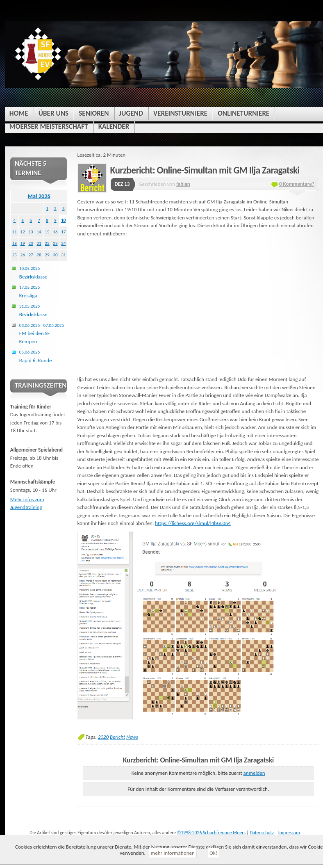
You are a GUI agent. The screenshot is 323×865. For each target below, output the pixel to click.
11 (14, 232)
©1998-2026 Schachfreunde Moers (211, 832)
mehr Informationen (173, 853)
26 (22, 255)
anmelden (254, 773)
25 (14, 255)
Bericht (117, 737)
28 (38, 255)
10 (63, 220)
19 (22, 243)
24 (63, 243)
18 (14, 243)
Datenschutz (262, 832)
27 (31, 255)
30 (55, 255)
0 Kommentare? (296, 184)
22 (47, 243)
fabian (183, 184)
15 (47, 232)
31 (63, 255)
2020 (103, 737)
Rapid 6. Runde (35, 356)
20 (31, 243)
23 (55, 243)
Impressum (289, 832)
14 (38, 232)
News (132, 737)
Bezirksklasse (33, 272)
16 (55, 232)
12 (22, 232)
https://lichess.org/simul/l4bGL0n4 (192, 523)
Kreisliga (29, 291)
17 (63, 232)
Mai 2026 (38, 196)
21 (38, 243)
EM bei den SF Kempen (41, 333)
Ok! (213, 853)
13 (31, 232)
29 (47, 255)
